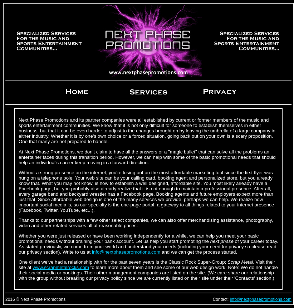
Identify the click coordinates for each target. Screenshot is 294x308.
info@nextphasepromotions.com (126, 252)
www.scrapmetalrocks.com (61, 267)
